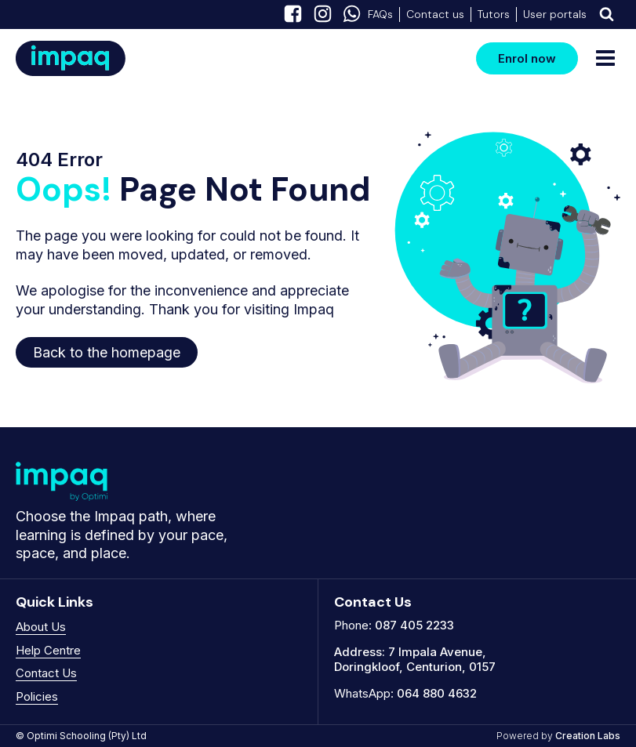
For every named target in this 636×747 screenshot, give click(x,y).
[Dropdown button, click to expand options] (606, 14)
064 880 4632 (437, 693)
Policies (37, 696)
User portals (555, 14)
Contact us (435, 14)
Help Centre (48, 650)
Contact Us (46, 672)
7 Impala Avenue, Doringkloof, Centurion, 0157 (415, 659)
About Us (41, 626)
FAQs (380, 14)
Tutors (494, 14)
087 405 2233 (414, 625)
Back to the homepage (106, 352)
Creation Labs (587, 736)
